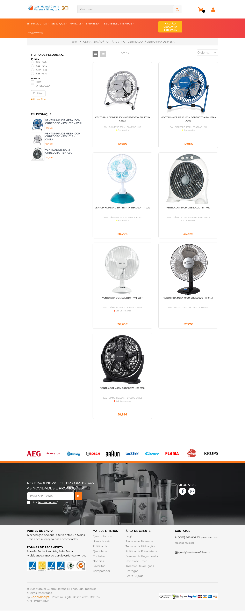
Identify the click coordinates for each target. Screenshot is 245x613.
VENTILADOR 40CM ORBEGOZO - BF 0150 (122, 390)
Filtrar (38, 93)
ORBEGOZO (43, 85)
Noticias (98, 563)
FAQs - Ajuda (134, 578)
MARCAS (76, 23)
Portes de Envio (135, 563)
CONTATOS (35, 33)
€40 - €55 (41, 69)
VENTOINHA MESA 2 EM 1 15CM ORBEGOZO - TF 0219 (122, 208)
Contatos (99, 558)
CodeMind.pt (40, 599)
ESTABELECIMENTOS (118, 23)
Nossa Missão (101, 543)
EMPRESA (93, 23)
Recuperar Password (139, 543)
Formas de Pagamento (140, 558)
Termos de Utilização (139, 548)
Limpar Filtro (38, 99)
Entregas (131, 573)
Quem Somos (102, 538)
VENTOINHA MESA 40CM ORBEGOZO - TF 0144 (188, 299)
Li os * (45, 504)
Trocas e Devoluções (139, 568)
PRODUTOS (40, 23)
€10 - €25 (41, 61)
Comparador (101, 573)
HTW (39, 81)
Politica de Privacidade (140, 553)
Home (74, 41)
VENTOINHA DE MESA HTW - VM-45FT (122, 299)
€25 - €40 (41, 65)
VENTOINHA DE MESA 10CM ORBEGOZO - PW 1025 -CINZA (62, 136)
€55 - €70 (41, 73)
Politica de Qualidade (100, 551)
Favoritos (99, 568)
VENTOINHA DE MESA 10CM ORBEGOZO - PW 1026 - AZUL (63, 122)
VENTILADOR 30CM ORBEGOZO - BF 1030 (58, 151)
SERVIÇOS (59, 23)
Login (129, 538)
